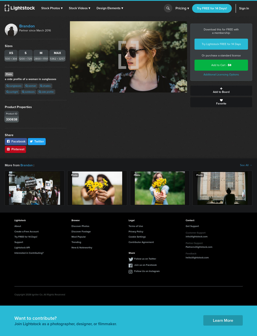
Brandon (27, 26)
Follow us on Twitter (145, 259)
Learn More (223, 320)
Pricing (182, 8)
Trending (76, 242)
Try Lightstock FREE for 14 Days (221, 44)
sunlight (12, 92)
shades (45, 86)
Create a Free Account (26, 231)
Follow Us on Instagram (147, 271)
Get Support (192, 226)
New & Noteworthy (82, 247)
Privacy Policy (136, 231)
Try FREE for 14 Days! (212, 8)
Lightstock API (22, 247)
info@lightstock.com (197, 236)
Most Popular (79, 237)
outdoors (28, 92)
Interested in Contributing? (29, 253)
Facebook (15, 141)
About (17, 226)
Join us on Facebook (145, 265)
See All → (246, 165)
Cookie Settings (137, 237)
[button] (51, 8)
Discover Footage (81, 231)
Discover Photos (80, 226)
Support (18, 242)
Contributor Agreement (141, 242)
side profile (46, 92)
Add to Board (221, 90)
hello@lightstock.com (197, 257)
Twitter (36, 141)
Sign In (244, 8)
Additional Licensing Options (221, 74)
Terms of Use (136, 226)
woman (30, 86)
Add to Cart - (221, 65)
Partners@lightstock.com (199, 247)
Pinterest (15, 149)
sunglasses (13, 86)
